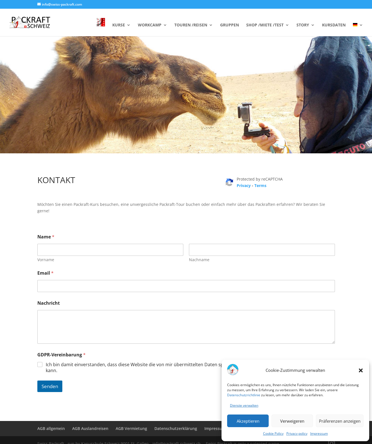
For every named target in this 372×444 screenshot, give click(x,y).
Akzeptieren (248, 421)
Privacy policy (296, 433)
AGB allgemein (51, 428)
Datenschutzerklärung (175, 428)
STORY (302, 25)
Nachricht (48, 303)
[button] (361, 370)
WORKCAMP (149, 25)
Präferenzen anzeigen (339, 421)
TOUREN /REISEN (190, 25)
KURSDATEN (334, 25)
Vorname (45, 259)
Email (45, 273)
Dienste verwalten (244, 405)
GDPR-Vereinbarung (61, 355)
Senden (50, 386)
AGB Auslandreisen (90, 428)
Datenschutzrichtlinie (243, 395)
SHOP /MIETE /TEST (265, 25)
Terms (260, 185)
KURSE (118, 25)
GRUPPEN (229, 25)
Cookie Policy (273, 433)
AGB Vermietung (131, 428)
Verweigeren (292, 421)
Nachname (199, 259)
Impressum (319, 433)
